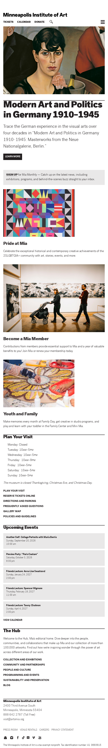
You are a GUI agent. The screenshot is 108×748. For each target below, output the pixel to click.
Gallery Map (12, 511)
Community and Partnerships (24, 665)
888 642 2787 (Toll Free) (19, 714)
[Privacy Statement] (62, 730)
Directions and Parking (19, 501)
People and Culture (17, 670)
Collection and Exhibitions (22, 660)
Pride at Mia (15, 244)
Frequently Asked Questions (23, 506)
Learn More (12, 157)
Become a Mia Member (26, 339)
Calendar (24, 22)
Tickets (8, 22)
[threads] (28, 737)
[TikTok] (23, 737)
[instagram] (11, 738)
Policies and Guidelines (19, 516)
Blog (6, 685)
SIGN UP (12, 175)
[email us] (5, 738)
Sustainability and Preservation (26, 680)
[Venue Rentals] (28, 730)
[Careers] (44, 730)
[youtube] (40, 738)
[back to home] (54, 15)
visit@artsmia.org (13, 719)
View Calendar (12, 620)
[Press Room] (10, 730)
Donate (39, 22)
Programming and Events (21, 675)
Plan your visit (14, 491)
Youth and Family (20, 414)
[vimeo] (34, 738)
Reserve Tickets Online (19, 496)
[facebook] (18, 738)
